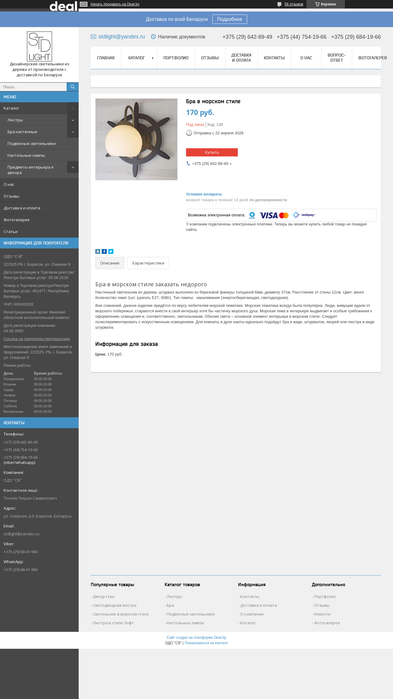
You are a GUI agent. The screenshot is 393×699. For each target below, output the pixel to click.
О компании (252, 614)
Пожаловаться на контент (206, 643)
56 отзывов (293, 4)
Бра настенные (22, 131)
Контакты (274, 57)
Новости (322, 614)
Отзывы (11, 196)
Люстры (15, 120)
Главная (106, 57)
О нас (9, 184)
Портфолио (175, 57)
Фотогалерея (16, 219)
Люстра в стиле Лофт (113, 622)
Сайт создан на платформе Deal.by (196, 637)
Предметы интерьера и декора (31, 169)
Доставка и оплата (22, 208)
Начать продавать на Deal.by (115, 4)
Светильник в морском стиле (121, 614)
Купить (212, 152)
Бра (170, 605)
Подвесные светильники (32, 143)
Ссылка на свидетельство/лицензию (37, 338)
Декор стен (104, 596)
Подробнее (229, 19)
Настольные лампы (26, 155)
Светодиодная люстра (114, 605)
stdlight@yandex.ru (21, 534)
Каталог (11, 108)
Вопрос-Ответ (337, 58)
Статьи (11, 231)
